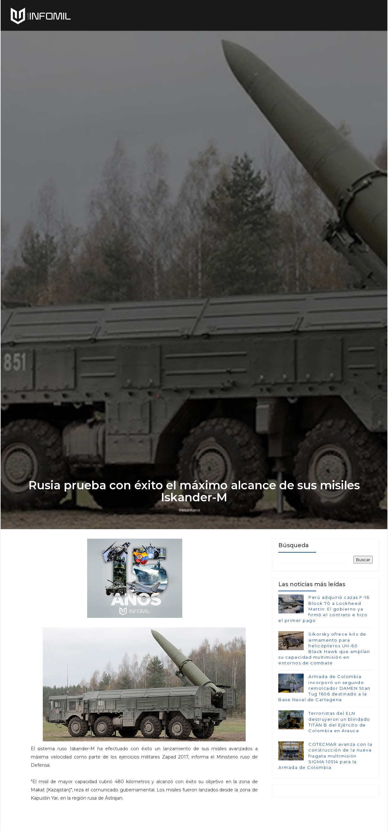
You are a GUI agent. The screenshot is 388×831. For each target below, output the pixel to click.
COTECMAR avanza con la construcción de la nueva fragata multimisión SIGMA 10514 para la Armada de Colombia (325, 756)
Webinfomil (189, 510)
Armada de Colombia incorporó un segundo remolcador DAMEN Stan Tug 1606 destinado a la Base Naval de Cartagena (324, 688)
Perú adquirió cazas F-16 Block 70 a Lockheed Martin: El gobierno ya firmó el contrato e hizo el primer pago (323, 609)
